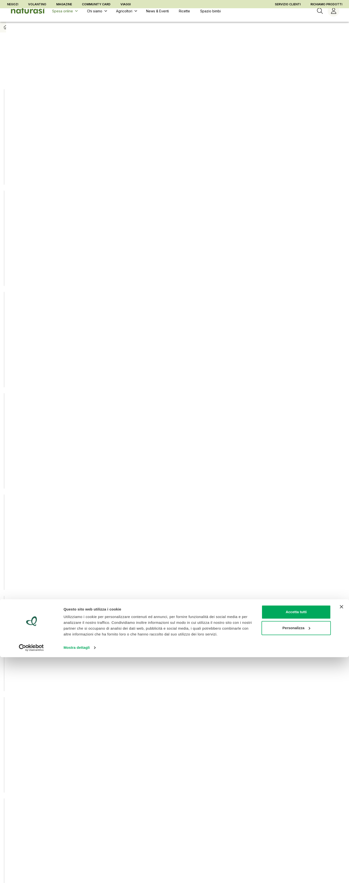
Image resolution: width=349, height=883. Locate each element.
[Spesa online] (64, 19)
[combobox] (291, 69)
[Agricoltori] (126, 19)
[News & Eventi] (157, 19)
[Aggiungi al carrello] (90, 169)
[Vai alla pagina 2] (174, 697)
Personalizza (296, 853)
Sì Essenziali (97, 69)
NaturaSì (56, 69)
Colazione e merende (60, 35)
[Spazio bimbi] (210, 19)
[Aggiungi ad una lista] (91, 89)
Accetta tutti (296, 838)
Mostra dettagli (76, 873)
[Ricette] (184, 19)
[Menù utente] (333, 19)
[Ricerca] (320, 19)
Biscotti (89, 35)
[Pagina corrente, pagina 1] (160, 697)
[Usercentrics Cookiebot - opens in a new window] (31, 873)
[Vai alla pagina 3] (188, 697)
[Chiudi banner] (341, 832)
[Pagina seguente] (202, 697)
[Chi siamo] (96, 19)
